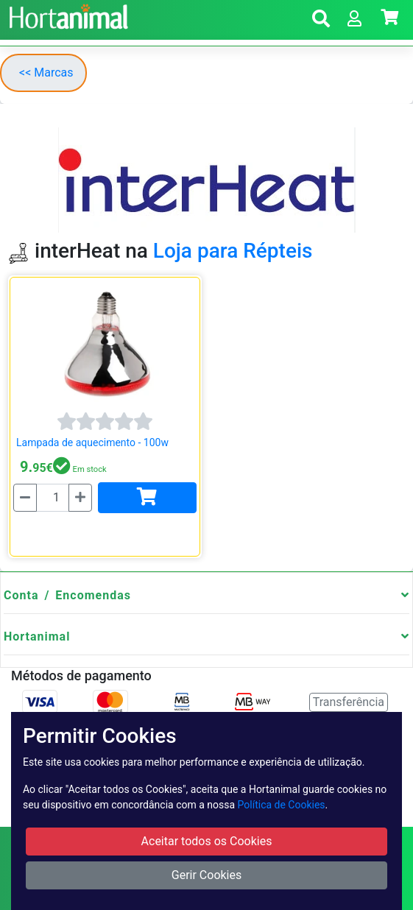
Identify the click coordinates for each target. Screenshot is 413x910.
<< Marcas (46, 73)
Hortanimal (37, 636)
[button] (321, 21)
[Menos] (25, 498)
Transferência (348, 702)
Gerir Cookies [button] (207, 875)
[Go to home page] (66, 14)
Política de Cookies (281, 805)
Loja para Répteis (233, 251)
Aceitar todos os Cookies (206, 841)
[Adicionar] (147, 497)
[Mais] (80, 498)
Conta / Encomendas (67, 595)
